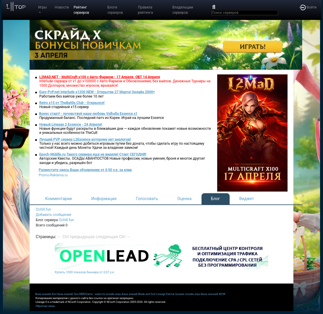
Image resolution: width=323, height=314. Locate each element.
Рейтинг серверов (81, 10)
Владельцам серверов (182, 10)
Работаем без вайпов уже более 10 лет (71, 96)
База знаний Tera (68, 294)
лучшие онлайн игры (188, 294)
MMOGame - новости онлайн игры (100, 294)
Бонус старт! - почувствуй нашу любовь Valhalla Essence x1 (88, 114)
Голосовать (147, 198)
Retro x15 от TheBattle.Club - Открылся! (72, 103)
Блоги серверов (115, 10)
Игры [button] (42, 7)
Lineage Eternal (165, 294)
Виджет (246, 198)
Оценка (184, 198)
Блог (215, 198)
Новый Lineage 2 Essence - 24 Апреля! (70, 124)
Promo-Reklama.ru (53, 175)
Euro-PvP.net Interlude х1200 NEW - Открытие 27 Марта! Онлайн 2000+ (97, 92)
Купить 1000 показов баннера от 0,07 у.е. (85, 272)
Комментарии (58, 198)
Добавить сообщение (53, 215)
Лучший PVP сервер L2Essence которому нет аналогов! (85, 139)
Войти (308, 7)
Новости (62, 7)
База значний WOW (213, 294)
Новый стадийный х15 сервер (64, 107)
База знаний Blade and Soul (139, 294)
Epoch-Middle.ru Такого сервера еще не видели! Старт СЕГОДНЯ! (92, 154)
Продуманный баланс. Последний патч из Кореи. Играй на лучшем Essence (101, 118)
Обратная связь (45, 306)
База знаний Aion (46, 294)
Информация (103, 198)
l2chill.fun (43, 209)
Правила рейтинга (145, 10)
